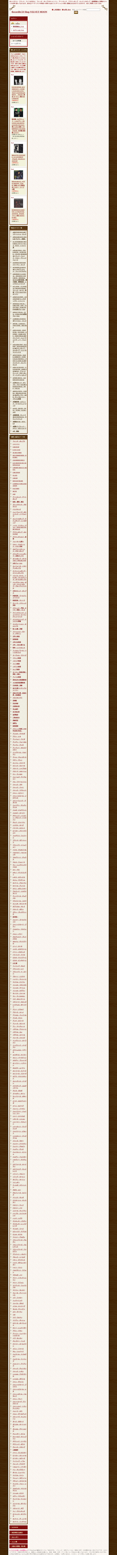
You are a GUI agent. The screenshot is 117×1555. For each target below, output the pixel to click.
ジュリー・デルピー (19, 1146)
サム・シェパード (18, 1351)
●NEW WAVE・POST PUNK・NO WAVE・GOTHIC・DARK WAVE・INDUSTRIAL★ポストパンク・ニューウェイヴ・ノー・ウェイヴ (20, 336)
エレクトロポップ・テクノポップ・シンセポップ (19, 520)
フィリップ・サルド (19, 966)
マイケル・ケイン (18, 1475)
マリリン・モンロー (19, 1290)
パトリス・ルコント (19, 828)
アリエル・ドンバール (19, 1015)
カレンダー (15, 1537)
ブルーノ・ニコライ (19, 976)
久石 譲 (15, 963)
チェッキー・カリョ (19, 1434)
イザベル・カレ (17, 1032)
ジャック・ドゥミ (18, 787)
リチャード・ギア (18, 1508)
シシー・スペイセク (19, 1116)
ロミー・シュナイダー (19, 1328)
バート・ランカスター (19, 1452)
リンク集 (14, 1541)
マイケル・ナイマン (19, 982)
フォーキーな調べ (18, 541)
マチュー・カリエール (19, 1481)
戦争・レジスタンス (19, 647)
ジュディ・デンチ (18, 1149)
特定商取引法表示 (17, 1532)
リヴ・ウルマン (17, 1317)
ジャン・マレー (17, 1399)
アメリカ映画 (17, 677)
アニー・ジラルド (18, 1009)
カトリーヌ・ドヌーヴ (19, 1073)
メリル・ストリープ (19, 1306)
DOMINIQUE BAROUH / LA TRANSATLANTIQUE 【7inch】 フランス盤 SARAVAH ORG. (18, 213)
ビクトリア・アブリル (19, 1231)
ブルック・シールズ (19, 1257)
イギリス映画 (17, 666)
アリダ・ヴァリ (17, 1018)
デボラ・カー (17, 1190)
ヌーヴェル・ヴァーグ (19, 655)
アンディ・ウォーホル (19, 742)
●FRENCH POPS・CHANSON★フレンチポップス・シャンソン (20, 299)
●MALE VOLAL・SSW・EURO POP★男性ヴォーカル (20, 314)
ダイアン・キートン (19, 1179)
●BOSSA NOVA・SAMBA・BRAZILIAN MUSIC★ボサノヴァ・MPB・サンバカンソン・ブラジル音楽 (20, 395)
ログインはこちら (18, 30)
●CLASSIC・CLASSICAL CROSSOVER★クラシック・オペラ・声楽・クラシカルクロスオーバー (20, 290)
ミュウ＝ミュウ (17, 1300)
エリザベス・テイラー (19, 1055)
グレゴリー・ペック (19, 1341)
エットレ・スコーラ (19, 763)
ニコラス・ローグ (18, 825)
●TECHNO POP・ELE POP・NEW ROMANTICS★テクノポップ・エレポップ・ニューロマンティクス (20, 348)
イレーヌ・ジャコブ (19, 1037)
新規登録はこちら (18, 26)
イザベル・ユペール (19, 1035)
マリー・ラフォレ (18, 1282)
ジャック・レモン (18, 1371)
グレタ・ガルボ (17, 1090)
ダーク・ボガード (18, 1421)
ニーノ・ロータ (17, 946)
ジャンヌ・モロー (18, 1141)
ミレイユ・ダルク (18, 1303)
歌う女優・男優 (17, 629)
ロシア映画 (16, 669)
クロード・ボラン (18, 909)
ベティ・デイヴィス (19, 1260)
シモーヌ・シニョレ (19, 1119)
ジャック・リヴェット (19, 790)
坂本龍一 (15, 917)
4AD (14, 494)
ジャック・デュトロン (19, 1368)
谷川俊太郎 (16, 712)
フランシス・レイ (18, 969)
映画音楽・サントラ (19, 600)
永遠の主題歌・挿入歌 (18, 1546)
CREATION (16, 472)
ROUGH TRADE (18, 481)
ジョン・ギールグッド (19, 1414)
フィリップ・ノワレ (19, 1461)
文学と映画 (16, 636)
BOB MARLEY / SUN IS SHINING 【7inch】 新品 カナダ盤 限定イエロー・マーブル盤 (18, 185)
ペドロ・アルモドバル (19, 850)
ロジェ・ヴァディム (19, 880)
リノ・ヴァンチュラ (19, 1511)
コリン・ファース (18, 1349)
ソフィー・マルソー (19, 1174)
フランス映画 (17, 658)
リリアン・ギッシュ (19, 1320)
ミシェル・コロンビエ (19, 985)
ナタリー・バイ (17, 1208)
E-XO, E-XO (16, 450)
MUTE (15, 491)
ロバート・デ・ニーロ (19, 1519)
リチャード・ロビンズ (19, 1002)
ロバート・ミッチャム (19, 1521)
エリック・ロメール (19, 765)
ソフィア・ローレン (19, 1177)
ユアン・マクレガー (19, 1496)
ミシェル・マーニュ (19, 988)
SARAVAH (16, 447)
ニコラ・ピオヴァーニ (19, 949)
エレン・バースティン (19, 1057)
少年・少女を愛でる (19, 645)
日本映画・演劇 (17, 685)
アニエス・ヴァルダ (19, 733)
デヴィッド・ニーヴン (19, 1441)
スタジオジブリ (17, 698)
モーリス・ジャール (19, 993)
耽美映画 (15, 639)
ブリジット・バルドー (19, 1254)
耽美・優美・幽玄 (18, 502)
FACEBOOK (15, 1527)
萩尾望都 (15, 726)
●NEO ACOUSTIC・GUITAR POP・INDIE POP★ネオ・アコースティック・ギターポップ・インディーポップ (20, 371)
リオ (14, 1314)
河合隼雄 (15, 703)
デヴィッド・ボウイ (19, 1444)
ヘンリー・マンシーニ (19, 979)
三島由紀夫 (16, 717)
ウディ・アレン (17, 760)
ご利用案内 (57, 9)
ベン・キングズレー (19, 1469)
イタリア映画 (17, 661)
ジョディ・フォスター (19, 1157)
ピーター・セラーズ (19, 1458)
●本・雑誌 (16, 431)
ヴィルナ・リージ (18, 1229)
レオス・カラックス (19, 877)
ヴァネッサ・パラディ (19, 1221)
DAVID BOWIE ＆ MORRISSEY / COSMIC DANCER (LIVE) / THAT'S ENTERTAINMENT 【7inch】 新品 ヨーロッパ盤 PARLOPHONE (18, 92)
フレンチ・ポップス (19, 441)
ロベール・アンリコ (19, 886)
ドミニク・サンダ (18, 1197)
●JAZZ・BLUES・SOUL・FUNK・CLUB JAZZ (19, 410)
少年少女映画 (17, 642)
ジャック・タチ (17, 784)
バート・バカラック (19, 952)
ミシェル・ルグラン (19, 990)
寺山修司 (15, 709)
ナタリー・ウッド (18, 1205)
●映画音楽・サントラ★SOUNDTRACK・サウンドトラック (20, 417)
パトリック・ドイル (19, 955)
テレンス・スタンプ (19, 1447)
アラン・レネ (17, 736)
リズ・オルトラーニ (19, 999)
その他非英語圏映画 (19, 682)
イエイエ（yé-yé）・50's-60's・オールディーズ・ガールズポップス (20, 577)
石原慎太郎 (16, 706)
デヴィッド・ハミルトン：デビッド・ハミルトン (19, 817)
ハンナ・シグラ (17, 1218)
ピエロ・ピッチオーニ (19, 960)
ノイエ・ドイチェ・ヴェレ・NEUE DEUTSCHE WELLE (20, 527)
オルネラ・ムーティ (19, 1068)
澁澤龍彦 (15, 715)
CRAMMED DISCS (19, 460)
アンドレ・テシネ (18, 745)
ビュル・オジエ (17, 1234)
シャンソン (16, 444)
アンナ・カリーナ (18, 1021)
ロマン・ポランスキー (19, 888)
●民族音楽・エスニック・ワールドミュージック (19, 403)
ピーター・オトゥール (19, 1455)
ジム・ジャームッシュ (19, 782)
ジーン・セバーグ (18, 1106)
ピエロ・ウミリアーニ (19, 957)
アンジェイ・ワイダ (19, 739)
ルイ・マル (16, 869)
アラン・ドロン (17, 1331)
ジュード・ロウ (17, 1411)
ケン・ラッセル (17, 774)
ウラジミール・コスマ (19, 901)
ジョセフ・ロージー (19, 813)
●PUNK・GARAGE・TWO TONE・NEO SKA (20, 325)
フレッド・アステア (19, 1464)
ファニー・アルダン (19, 1237)
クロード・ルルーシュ (19, 771)
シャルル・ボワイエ (19, 1379)
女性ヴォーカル (17, 563)
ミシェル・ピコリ (18, 1493)
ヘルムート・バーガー (19, 1467)
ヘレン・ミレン (17, 1267)
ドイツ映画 (16, 664)
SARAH (15, 478)
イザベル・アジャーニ (19, 1029)
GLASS (15, 475)
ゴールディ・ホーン (19, 1093)
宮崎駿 (15, 700)
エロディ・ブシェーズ (19, 1060)
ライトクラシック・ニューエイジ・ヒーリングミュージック (19, 614)
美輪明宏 (15, 720)
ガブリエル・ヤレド (19, 906)
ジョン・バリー (17, 934)
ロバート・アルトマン (19, 883)
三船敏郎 (15, 1450)
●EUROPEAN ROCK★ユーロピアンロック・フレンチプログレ (19, 269)
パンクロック (17, 509)
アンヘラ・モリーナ (19, 1023)
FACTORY (16, 488)
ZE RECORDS (17, 452)
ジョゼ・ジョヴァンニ (19, 810)
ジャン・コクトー (18, 793)
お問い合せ (67, 9)
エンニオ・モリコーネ (19, 903)
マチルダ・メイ (17, 1275)
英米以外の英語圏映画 (19, 680)
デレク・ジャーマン (19, 822)
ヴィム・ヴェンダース (19, 757)
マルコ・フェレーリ (19, 862)
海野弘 (15, 723)
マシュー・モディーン (19, 1478)
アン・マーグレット (19, 1026)
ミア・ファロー (17, 1297)
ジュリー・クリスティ (19, 1143)
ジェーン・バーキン (19, 1108)
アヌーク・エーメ (18, 1012)
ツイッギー (16, 1182)
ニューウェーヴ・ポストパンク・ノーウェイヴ (19, 514)
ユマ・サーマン (17, 1312)
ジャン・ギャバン (18, 1382)
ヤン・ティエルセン (19, 996)
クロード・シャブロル (19, 768)
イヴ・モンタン (17, 1338)
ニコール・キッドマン (19, 1210)
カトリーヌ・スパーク (19, 1071)
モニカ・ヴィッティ (19, 1309)
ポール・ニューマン (19, 1472)
